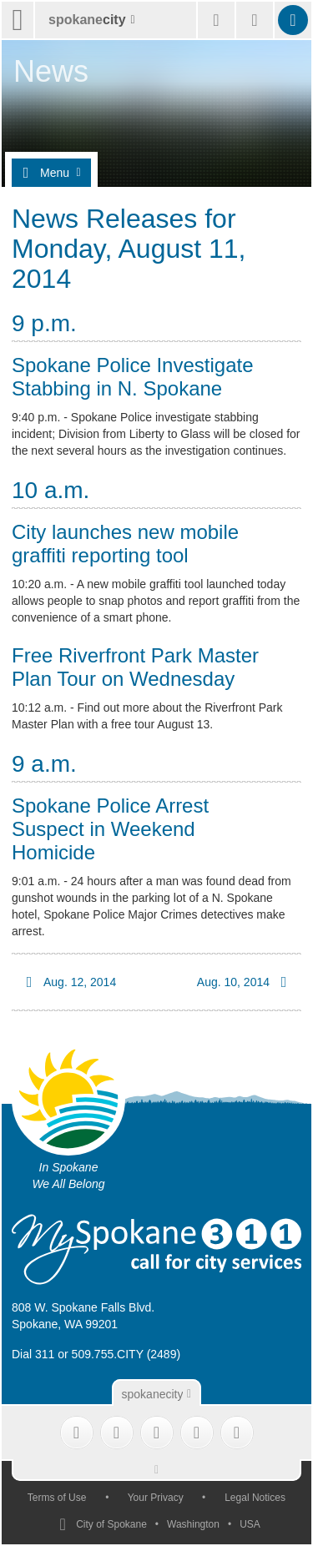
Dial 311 (33, 1354)
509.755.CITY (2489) (126, 1354)
